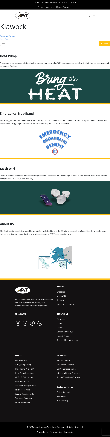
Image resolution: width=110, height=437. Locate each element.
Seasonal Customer (23, 398)
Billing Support (63, 392)
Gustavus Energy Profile (25, 385)
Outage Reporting (23, 364)
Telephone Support (65, 364)
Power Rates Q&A (22, 402)
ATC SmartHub (63, 360)
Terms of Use (56, 432)
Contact (60, 323)
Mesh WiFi (61, 296)
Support (60, 300)
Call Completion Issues (66, 369)
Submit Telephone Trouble (68, 377)
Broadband (61, 292)
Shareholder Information (67, 340)
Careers (60, 327)
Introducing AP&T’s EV (25, 369)
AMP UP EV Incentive (24, 377)
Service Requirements (24, 394)
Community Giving (65, 331)
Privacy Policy (62, 400)
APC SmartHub (21, 360)
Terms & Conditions (65, 304)
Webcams (61, 319)
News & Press (63, 336)
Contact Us (68, 432)
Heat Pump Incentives (24, 373)
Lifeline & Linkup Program (68, 373)
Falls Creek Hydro (22, 389)
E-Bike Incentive (22, 381)
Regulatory (61, 396)
